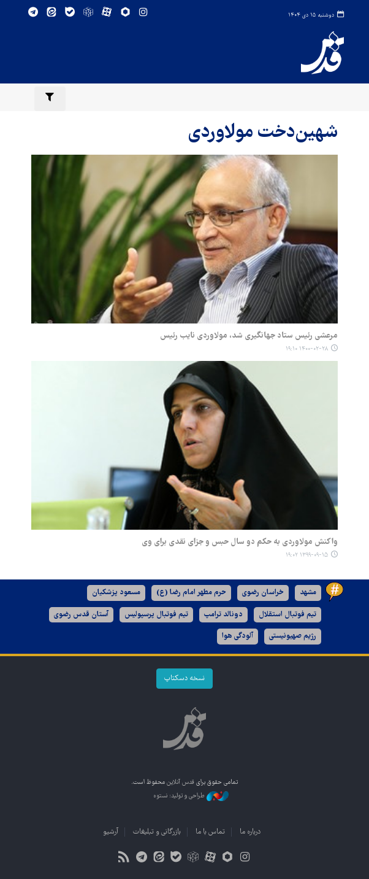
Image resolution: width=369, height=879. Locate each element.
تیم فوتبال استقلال (287, 615)
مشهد (308, 592)
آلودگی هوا (237, 636)
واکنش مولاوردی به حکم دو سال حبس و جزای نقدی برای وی (240, 542)
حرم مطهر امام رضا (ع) (191, 592)
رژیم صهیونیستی (292, 636)
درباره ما (250, 832)
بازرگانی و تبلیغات (157, 832)
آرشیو (110, 832)
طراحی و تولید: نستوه (191, 796)
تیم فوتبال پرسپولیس (156, 615)
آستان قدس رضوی (81, 615)
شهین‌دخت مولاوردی (263, 133)
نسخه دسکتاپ (184, 678)
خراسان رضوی (263, 592)
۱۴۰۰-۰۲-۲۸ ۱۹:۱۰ (307, 349)
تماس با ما (210, 832)
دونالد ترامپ (223, 615)
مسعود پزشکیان (116, 592)
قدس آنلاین (322, 52)
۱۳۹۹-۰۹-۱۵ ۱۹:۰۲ (307, 555)
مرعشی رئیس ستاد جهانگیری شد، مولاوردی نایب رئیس (249, 336)
